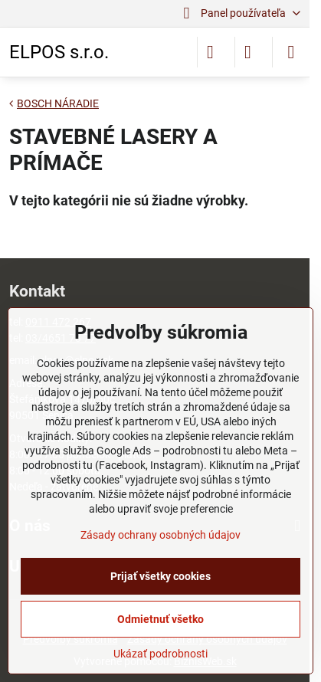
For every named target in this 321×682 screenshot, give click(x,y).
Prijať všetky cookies (160, 576)
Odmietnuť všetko (160, 619)
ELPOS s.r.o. (59, 52)
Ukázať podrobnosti (160, 654)
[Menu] (291, 52)
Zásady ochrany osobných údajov (160, 535)
